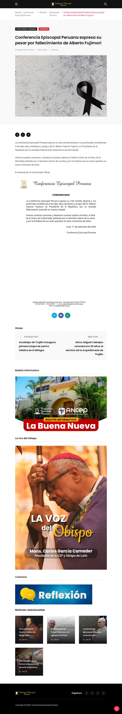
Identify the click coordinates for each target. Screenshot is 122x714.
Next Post (95, 336)
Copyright (20, 705)
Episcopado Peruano (26, 29)
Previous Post (28, 336)
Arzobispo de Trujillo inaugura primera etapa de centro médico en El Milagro (37, 346)
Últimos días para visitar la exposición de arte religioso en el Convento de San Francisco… (29, 667)
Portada (44, 29)
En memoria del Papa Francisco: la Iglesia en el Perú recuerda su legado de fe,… (60, 635)
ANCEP (24, 640)
